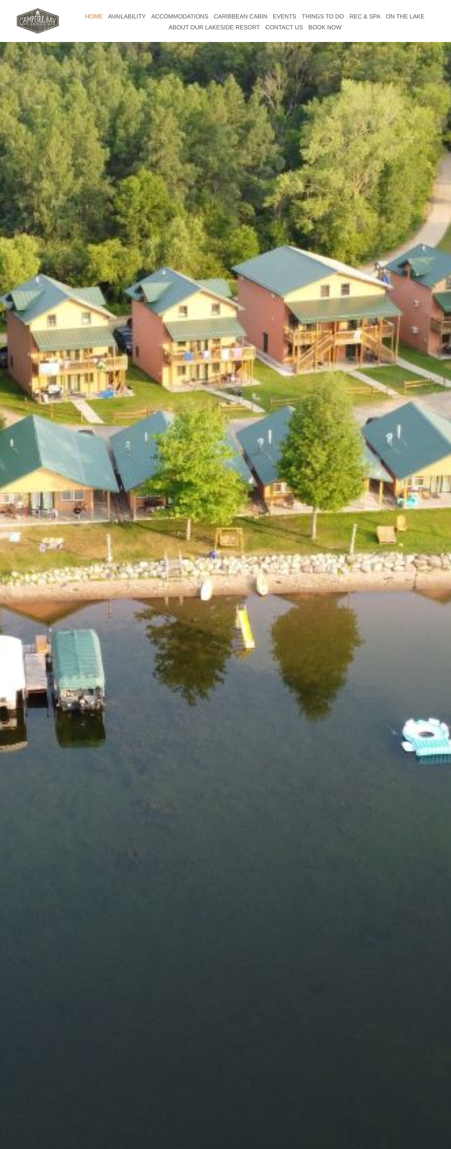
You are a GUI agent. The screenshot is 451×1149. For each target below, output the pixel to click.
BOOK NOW (325, 27)
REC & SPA (364, 16)
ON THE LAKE (405, 16)
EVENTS (284, 16)
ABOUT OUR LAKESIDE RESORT (214, 27)
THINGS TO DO (323, 16)
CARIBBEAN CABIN (240, 16)
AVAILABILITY (127, 16)
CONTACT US (284, 27)
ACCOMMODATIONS (179, 16)
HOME (93, 16)
